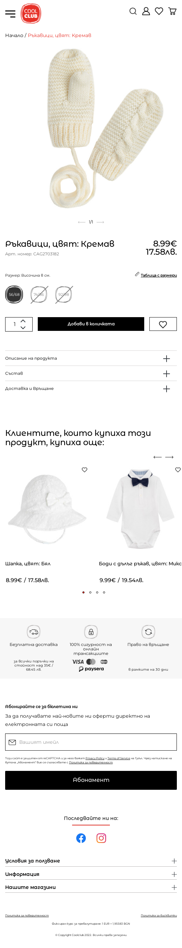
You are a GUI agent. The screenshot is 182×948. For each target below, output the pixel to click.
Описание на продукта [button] (31, 358)
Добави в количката (91, 323)
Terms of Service (118, 758)
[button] (83, 592)
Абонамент (91, 780)
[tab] (91, 358)
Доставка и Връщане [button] (29, 388)
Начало (14, 35)
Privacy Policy (95, 758)
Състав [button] (14, 373)
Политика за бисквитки (159, 915)
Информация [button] (22, 874)
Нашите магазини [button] (30, 887)
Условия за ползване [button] (32, 861)
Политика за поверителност (91, 762)
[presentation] (157, 457)
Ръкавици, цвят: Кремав (59, 35)
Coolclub (78, 935)
